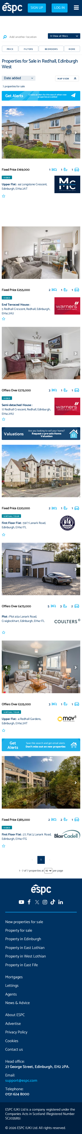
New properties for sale (24, 922)
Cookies (11, 1041)
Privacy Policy (16, 1032)
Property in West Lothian (25, 956)
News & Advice (17, 1003)
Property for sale (18, 930)
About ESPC (15, 1015)
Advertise (13, 1023)
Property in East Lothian (25, 948)
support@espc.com (21, 1080)
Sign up (37, 8)
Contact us (14, 1049)
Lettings (12, 985)
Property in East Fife (21, 965)
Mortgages (14, 977)
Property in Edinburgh (23, 939)
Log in (59, 8)
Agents (11, 994)
